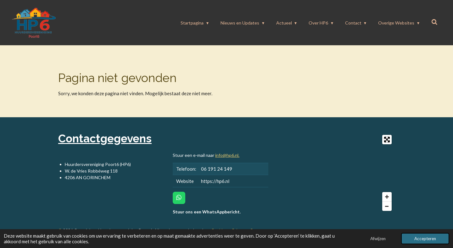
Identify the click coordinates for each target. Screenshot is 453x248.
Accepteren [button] (425, 238)
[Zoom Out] (387, 206)
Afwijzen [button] (378, 238)
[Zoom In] (387, 196)
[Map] (335, 173)
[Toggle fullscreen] (387, 139)
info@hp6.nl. (227, 155)
